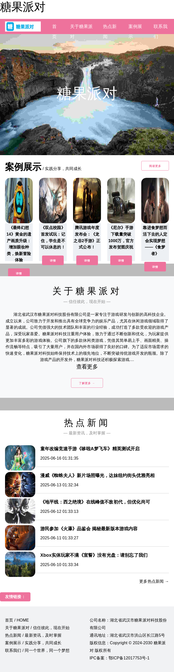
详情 (19, 273)
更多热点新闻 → (154, 581)
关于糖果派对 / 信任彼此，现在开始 (37, 628)
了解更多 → (87, 383)
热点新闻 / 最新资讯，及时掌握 (33, 635)
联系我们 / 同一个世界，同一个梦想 (37, 650)
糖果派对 (22, 6)
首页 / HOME (17, 620)
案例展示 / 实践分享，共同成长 (33, 643)
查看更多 (87, 366)
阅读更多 (155, 165)
